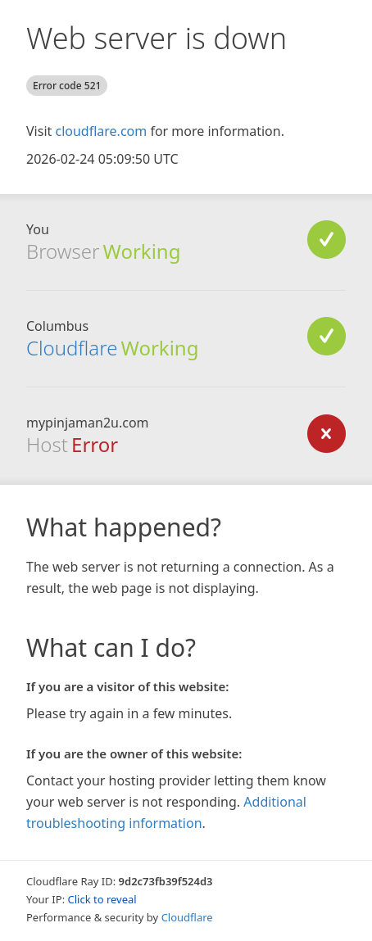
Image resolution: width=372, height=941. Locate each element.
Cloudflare (71, 347)
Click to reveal (102, 899)
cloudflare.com (101, 131)
